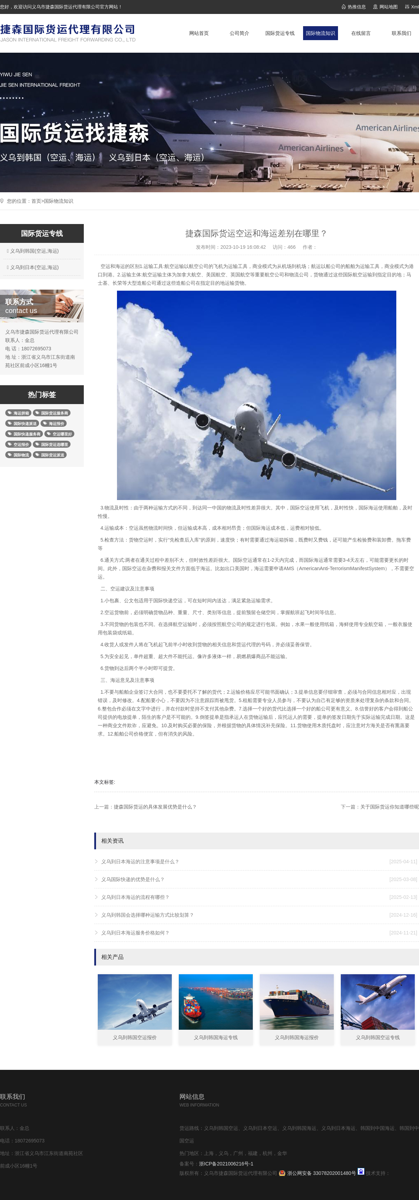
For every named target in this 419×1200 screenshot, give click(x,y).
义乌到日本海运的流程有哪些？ (259, 897)
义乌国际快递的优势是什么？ (259, 879)
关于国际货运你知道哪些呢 (389, 807)
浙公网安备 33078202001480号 (321, 1173)
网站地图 (389, 6)
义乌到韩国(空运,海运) (32, 251)
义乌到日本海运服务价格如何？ (259, 932)
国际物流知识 (320, 33)
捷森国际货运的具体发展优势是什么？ (155, 807)
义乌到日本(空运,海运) (32, 267)
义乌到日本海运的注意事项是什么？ (259, 861)
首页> (37, 201)
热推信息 (357, 6)
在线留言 (361, 33)
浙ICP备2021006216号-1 (226, 1164)
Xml (415, 6)
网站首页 (199, 33)
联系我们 (401, 33)
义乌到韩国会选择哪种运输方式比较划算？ (259, 915)
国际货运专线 (280, 33)
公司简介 (239, 33)
